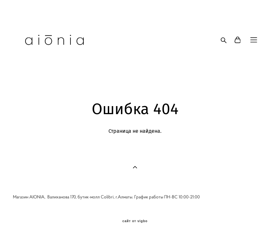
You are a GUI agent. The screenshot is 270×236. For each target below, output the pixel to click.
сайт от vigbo (134, 221)
